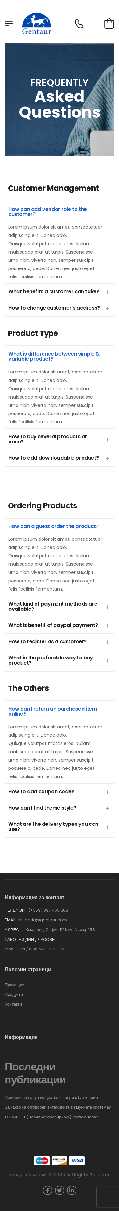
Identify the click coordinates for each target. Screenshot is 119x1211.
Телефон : (16, 910)
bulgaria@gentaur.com (42, 920)
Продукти (14, 994)
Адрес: (12, 930)
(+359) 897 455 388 (48, 910)
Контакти (13, 1004)
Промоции (14, 984)
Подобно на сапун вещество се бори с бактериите (52, 1098)
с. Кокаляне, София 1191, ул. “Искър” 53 (58, 930)
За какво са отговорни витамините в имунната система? (58, 1107)
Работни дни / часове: (30, 939)
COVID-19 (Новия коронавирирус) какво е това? (52, 1117)
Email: (11, 920)
